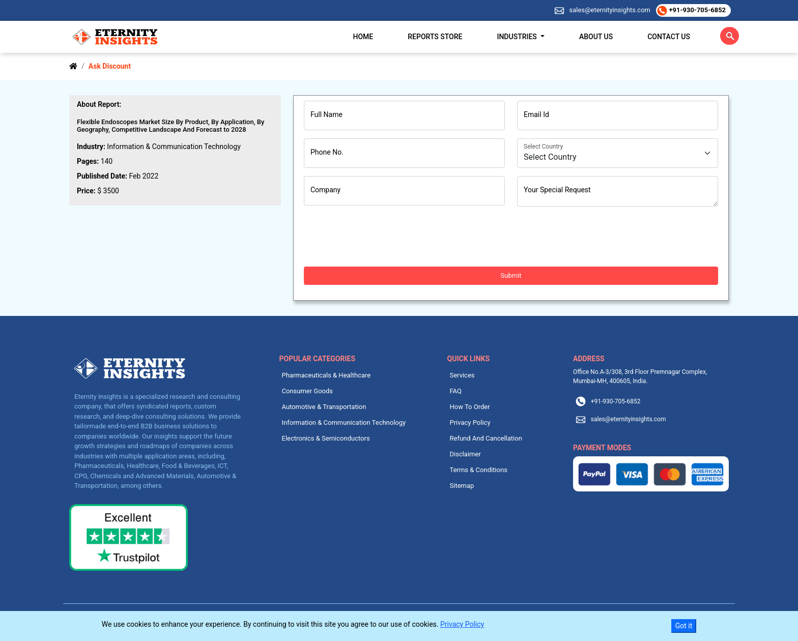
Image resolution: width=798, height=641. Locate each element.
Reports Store (435, 37)
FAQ (456, 391)
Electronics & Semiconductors (326, 438)
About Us (596, 37)
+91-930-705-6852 (696, 10)
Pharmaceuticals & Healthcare (326, 375)
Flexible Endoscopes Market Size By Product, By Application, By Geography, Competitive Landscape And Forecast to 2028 (170, 125)
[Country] (617, 153)
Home (363, 37)
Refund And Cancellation (486, 438)
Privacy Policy (470, 422)
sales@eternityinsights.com (609, 10)
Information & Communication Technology (344, 422)
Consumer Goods (307, 391)
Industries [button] (517, 37)
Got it (684, 626)
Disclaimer (465, 454)
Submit (511, 275)
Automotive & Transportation (324, 407)
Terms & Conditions (478, 470)
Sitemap (462, 485)
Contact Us (668, 37)
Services (462, 375)
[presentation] (381, 236)
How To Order (470, 407)
